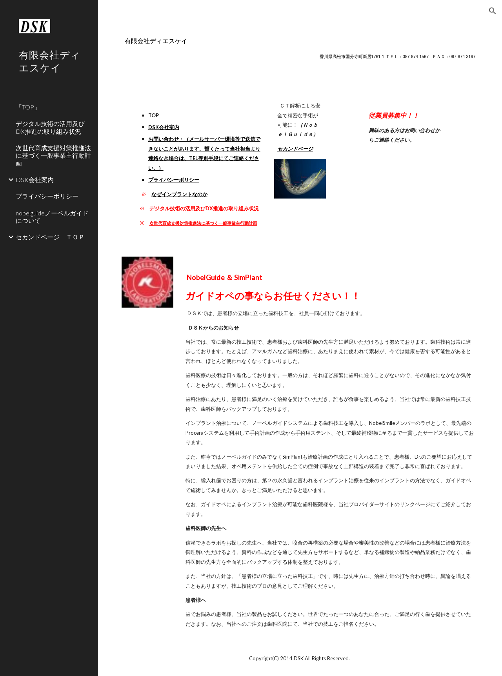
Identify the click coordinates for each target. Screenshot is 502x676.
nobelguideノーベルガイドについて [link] (52, 216)
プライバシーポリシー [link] (47, 196)
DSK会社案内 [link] (35, 179)
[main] (300, 48)
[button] (492, 11)
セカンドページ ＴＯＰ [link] (50, 237)
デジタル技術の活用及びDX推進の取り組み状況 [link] (50, 127)
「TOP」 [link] (28, 107)
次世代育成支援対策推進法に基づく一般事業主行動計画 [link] (53, 155)
